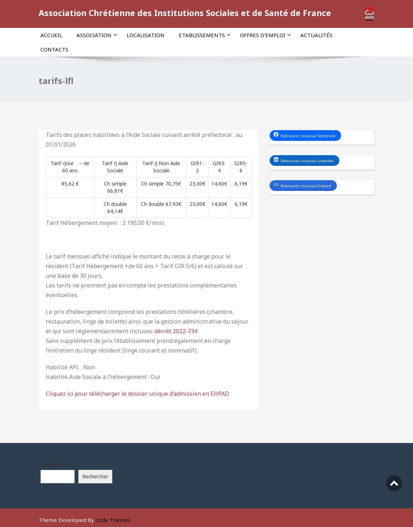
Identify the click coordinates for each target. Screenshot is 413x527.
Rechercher (55, 464)
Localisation (145, 35)
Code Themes (113, 519)
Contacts (54, 49)
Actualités (316, 35)
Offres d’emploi (265, 35)
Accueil (51, 35)
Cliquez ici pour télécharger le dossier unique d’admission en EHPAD (137, 394)
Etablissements (204, 35)
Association (97, 35)
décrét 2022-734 (175, 331)
